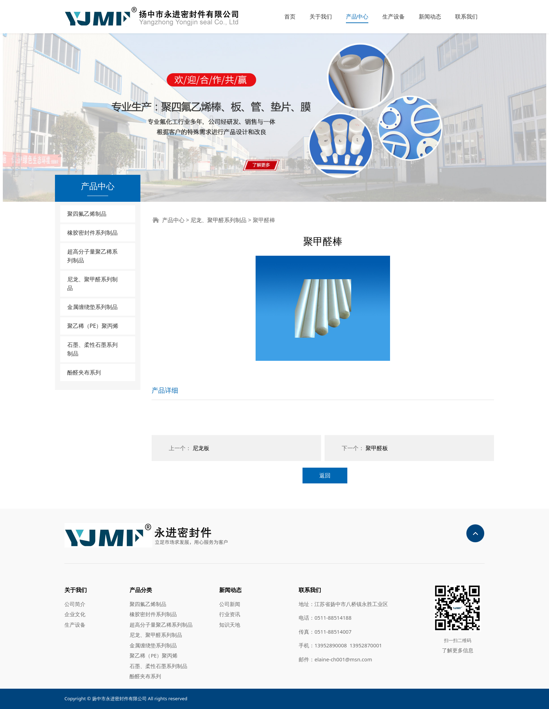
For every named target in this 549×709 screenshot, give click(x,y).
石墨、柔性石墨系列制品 (92, 349)
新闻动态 (430, 16)
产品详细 (165, 390)
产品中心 (357, 16)
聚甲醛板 (377, 448)
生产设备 (393, 16)
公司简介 (74, 603)
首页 (290, 16)
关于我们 (321, 16)
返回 (325, 475)
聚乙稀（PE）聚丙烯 (93, 326)
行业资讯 (229, 614)
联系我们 (466, 16)
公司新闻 (229, 603)
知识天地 (229, 624)
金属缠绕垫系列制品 (92, 307)
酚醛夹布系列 (84, 372)
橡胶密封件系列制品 (92, 232)
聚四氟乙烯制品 (86, 214)
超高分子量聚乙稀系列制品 (92, 256)
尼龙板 (201, 448)
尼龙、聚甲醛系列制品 (92, 283)
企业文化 (74, 614)
